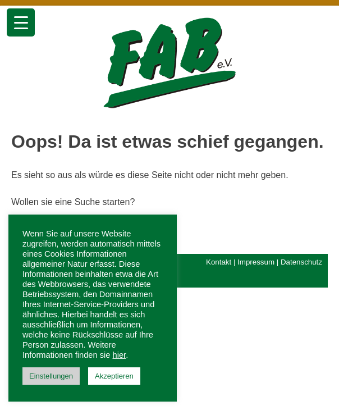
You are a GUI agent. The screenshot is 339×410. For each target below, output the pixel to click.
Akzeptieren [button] (114, 376)
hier (119, 354)
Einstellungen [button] (51, 376)
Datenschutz (301, 262)
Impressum (255, 262)
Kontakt (218, 262)
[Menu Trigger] (21, 22)
